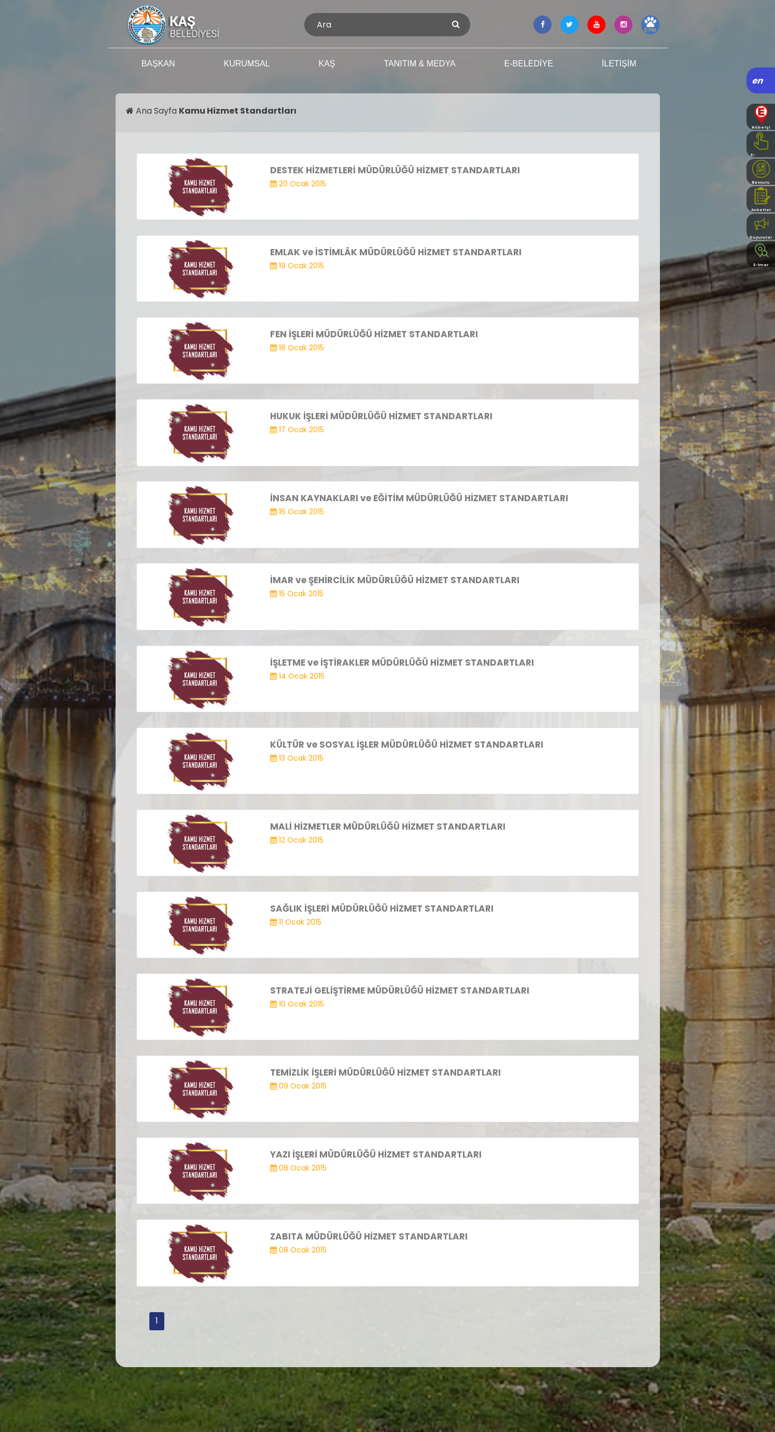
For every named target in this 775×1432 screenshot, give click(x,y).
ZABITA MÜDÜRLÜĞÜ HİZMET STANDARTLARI (369, 1236)
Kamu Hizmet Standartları (238, 111)
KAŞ (326, 63)
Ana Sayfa (152, 111)
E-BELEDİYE (528, 63)
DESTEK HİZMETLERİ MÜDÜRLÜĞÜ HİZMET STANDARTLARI (395, 170)
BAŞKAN (158, 63)
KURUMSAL (247, 63)
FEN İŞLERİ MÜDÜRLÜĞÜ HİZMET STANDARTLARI (374, 334)
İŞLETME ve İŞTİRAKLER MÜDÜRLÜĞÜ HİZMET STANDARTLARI (402, 662)
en (758, 81)
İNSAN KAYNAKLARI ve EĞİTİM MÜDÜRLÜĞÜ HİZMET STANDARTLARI (419, 498)
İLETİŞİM (619, 63)
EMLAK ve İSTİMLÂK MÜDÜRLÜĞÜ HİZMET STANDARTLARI (396, 252)
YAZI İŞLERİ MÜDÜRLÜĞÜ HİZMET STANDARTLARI (376, 1154)
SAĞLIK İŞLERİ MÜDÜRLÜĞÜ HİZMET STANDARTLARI (382, 908)
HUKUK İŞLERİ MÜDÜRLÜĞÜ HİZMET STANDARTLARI (381, 416)
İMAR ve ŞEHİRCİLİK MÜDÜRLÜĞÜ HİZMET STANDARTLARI (394, 580)
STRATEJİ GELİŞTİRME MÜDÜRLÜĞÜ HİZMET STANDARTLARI (399, 990)
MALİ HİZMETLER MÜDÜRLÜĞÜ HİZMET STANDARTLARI (387, 826)
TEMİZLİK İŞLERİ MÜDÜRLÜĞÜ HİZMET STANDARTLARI (385, 1072)
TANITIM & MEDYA (419, 63)
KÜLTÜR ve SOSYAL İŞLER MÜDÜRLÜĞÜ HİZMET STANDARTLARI (406, 744)
